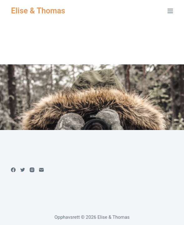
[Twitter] (22, 170)
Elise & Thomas (38, 10)
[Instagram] (32, 170)
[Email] (41, 170)
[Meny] (170, 11)
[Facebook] (13, 170)
